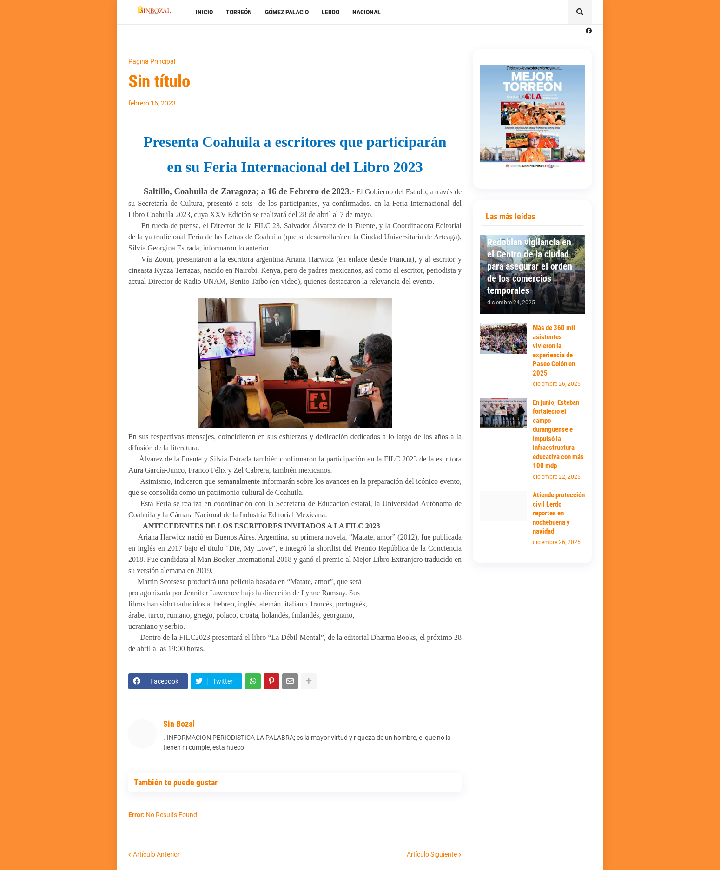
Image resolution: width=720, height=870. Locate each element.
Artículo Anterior (156, 854)
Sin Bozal (179, 724)
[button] (580, 12)
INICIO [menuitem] (204, 12)
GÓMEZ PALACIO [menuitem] (287, 12)
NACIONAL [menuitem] (366, 12)
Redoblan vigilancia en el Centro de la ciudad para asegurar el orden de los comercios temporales (529, 266)
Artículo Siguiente (432, 854)
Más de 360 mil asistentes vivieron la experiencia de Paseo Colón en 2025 (554, 350)
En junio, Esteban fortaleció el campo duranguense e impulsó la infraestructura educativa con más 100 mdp (558, 434)
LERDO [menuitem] (330, 12)
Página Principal (151, 61)
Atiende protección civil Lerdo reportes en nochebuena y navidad (559, 513)
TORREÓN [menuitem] (239, 12)
